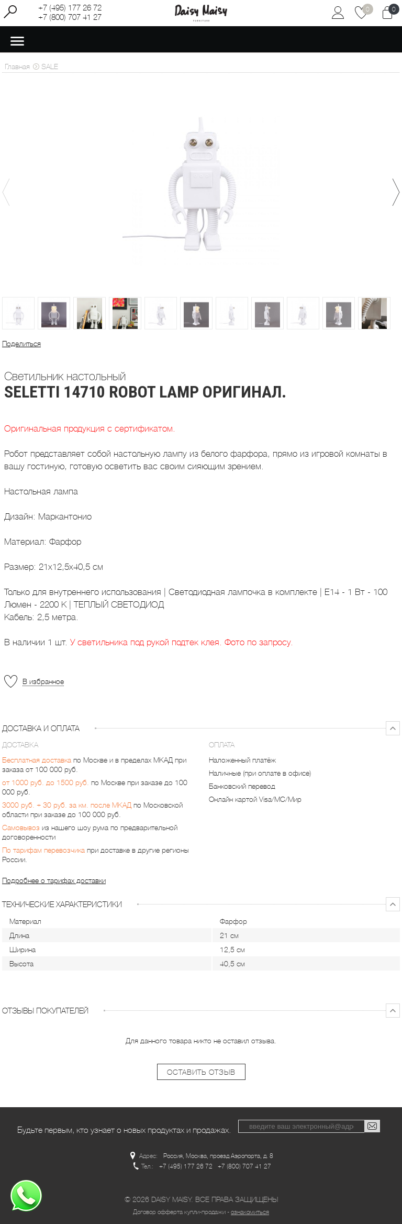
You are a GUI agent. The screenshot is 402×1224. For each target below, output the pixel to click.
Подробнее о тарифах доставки (54, 880)
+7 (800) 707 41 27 (70, 17)
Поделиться (21, 343)
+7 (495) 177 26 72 (70, 8)
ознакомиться (250, 1212)
